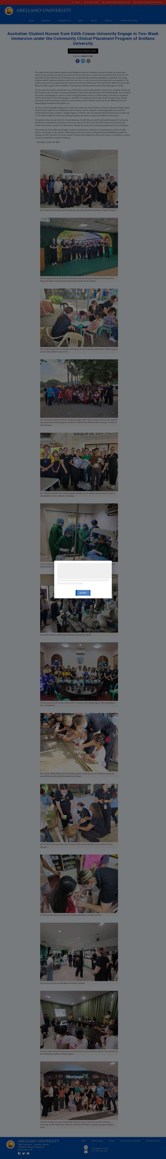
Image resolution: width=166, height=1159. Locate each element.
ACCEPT (83, 593)
